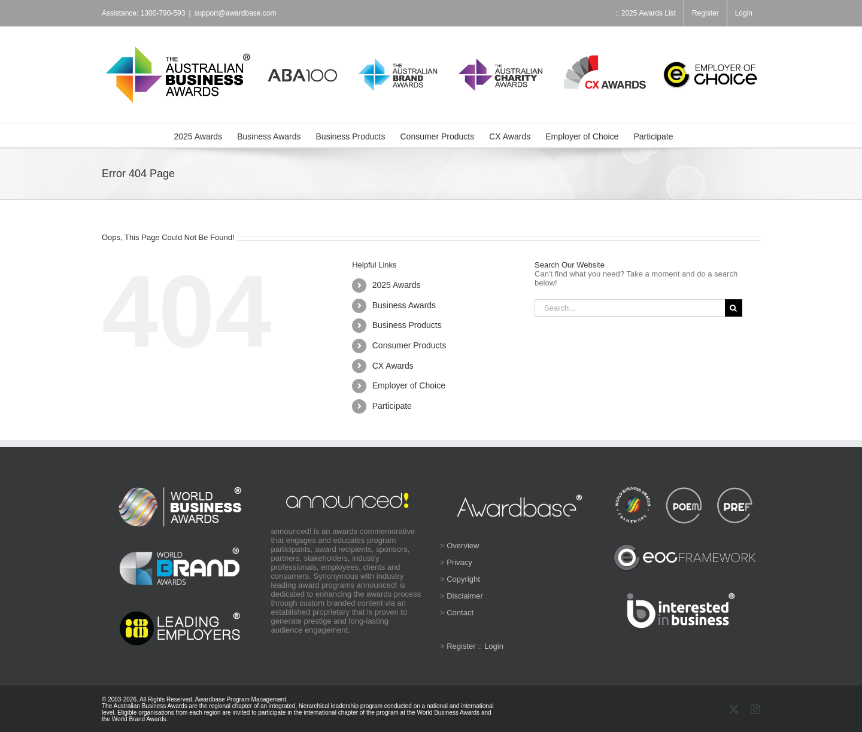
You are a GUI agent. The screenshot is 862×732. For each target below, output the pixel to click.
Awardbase (210, 699)
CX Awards (393, 365)
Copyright (463, 579)
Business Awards (404, 305)
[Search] (733, 308)
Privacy (459, 562)
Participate (392, 406)
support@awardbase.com (236, 13)
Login (493, 646)
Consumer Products (409, 345)
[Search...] (630, 308)
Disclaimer (465, 595)
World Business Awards (448, 712)
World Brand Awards (139, 719)
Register (461, 646)
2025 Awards (396, 285)
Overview (463, 545)
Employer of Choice (408, 385)
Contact (460, 612)
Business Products (407, 325)
